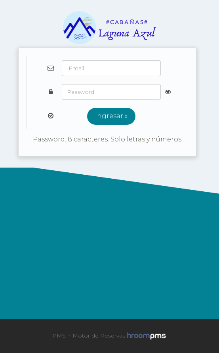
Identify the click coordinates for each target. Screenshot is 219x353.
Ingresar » (111, 116)
